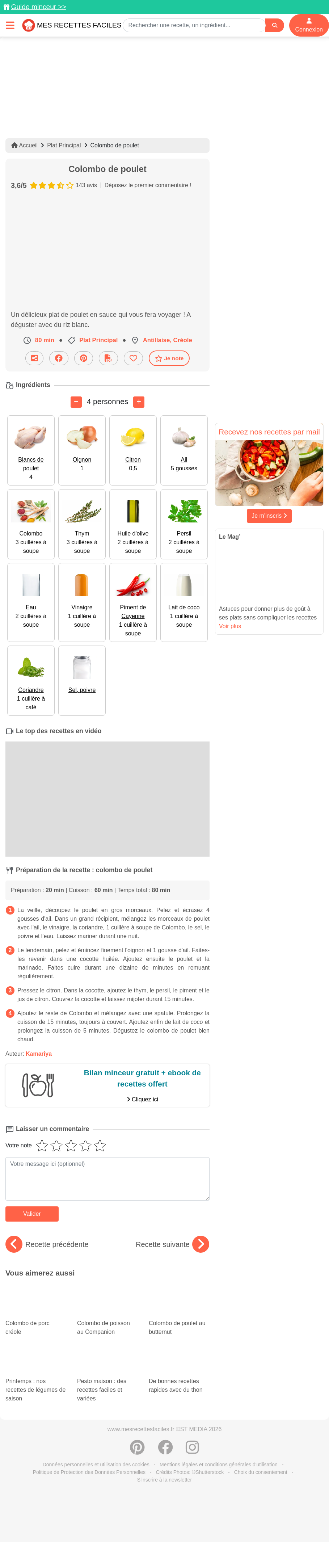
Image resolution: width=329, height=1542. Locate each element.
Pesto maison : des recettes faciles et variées (107, 1379)
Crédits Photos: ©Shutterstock (190, 1472)
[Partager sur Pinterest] (83, 358)
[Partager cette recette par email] (34, 358)
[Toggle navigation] (10, 25)
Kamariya (39, 1054)
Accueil (24, 145)
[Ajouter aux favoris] (133, 358)
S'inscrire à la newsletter (164, 1480)
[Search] (274, 25)
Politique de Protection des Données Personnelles (89, 1472)
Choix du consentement (260, 1472)
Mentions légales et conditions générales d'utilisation (219, 1464)
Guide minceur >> (38, 6)
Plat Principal (64, 145)
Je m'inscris (269, 516)
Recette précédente (47, 1244)
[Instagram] (192, 1451)
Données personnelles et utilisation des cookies (96, 1464)
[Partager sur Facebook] (58, 358)
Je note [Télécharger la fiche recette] (169, 358)
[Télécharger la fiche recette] (108, 358)
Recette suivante (172, 1244)
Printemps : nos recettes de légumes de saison (35, 1379)
